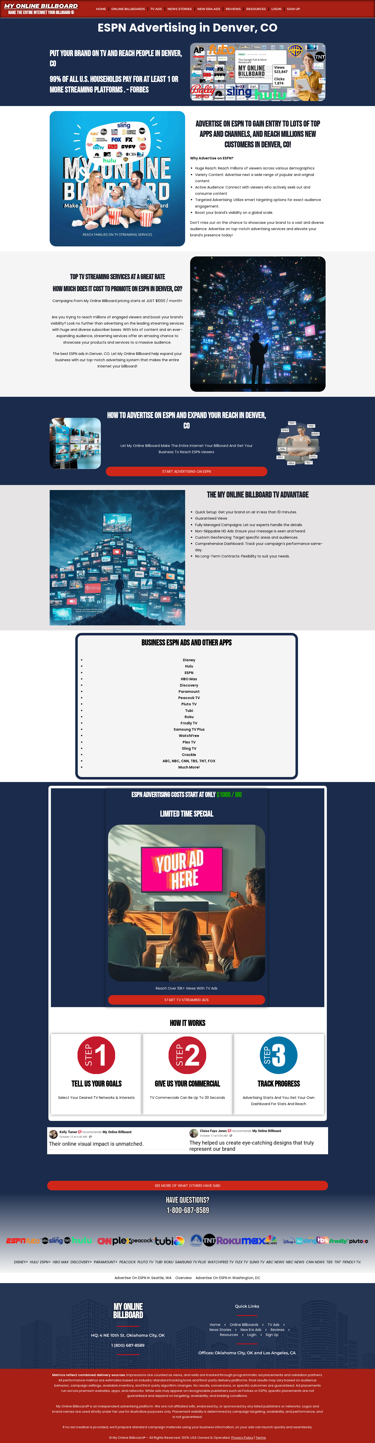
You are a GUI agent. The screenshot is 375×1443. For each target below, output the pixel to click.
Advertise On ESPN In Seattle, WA (143, 1277)
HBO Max (61, 1262)
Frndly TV (189, 723)
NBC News (295, 1262)
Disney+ (21, 1262)
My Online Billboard (41, 6)
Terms (261, 1437)
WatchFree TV (221, 1262)
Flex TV (241, 1262)
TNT (202, 760)
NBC (175, 760)
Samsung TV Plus (190, 1262)
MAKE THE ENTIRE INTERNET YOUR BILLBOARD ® (41, 12)
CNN (185, 760)
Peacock (127, 1262)
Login (276, 9)
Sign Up (293, 9)
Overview (183, 1277)
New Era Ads (208, 9)
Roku (168, 1262)
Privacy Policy (242, 1437)
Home (101, 9)
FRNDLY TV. (352, 1262)
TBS (194, 760)
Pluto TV (145, 1262)
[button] (51, 1147)
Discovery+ (81, 1262)
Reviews (233, 9)
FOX (211, 760)
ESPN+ (45, 1262)
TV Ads (156, 9)
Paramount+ (106, 1262)
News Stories (180, 9)
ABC (166, 760)
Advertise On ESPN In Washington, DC (228, 1277)
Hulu (34, 1262)
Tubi (158, 1262)
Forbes (139, 90)
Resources (256, 9)
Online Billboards (128, 9)
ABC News (275, 1262)
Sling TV (257, 1262)
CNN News (315, 1262)
